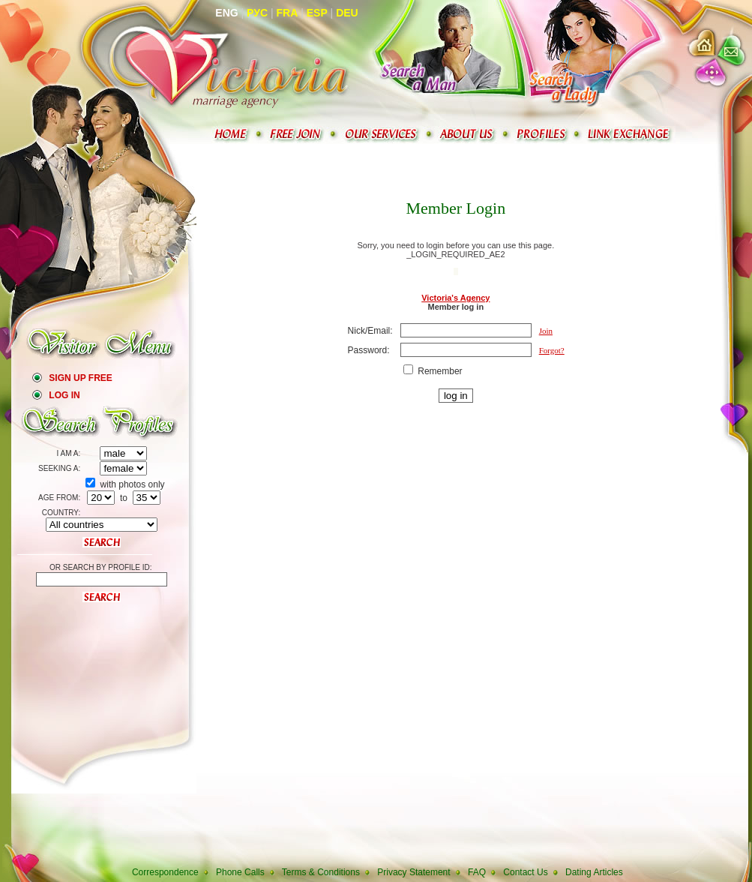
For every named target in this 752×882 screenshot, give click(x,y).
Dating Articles (594, 872)
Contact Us (525, 872)
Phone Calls (240, 872)
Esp (317, 13)
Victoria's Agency (455, 297)
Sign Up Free (80, 378)
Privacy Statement (413, 872)
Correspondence (165, 872)
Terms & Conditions (321, 872)
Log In (64, 395)
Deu (347, 13)
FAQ (477, 872)
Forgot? (552, 350)
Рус (257, 13)
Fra (287, 13)
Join (546, 330)
